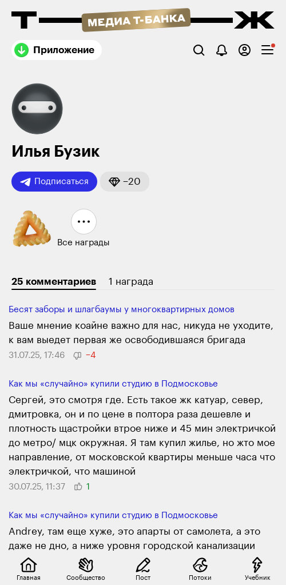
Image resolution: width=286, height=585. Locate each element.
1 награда (131, 281)
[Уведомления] (221, 50)
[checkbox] (267, 50)
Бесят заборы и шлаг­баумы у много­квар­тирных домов (122, 309)
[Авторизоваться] (244, 50)
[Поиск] (199, 50)
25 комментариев (53, 281)
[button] (124, 182)
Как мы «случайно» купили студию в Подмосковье (113, 384)
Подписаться (54, 182)
